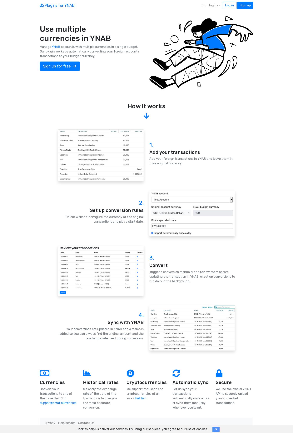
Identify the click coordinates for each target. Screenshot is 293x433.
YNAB (56, 47)
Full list (140, 398)
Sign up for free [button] (60, 66)
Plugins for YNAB (57, 5)
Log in (229, 5)
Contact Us (86, 423)
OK (216, 429)
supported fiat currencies (58, 403)
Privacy (49, 423)
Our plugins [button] (209, 5)
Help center (66, 423)
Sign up (245, 5)
